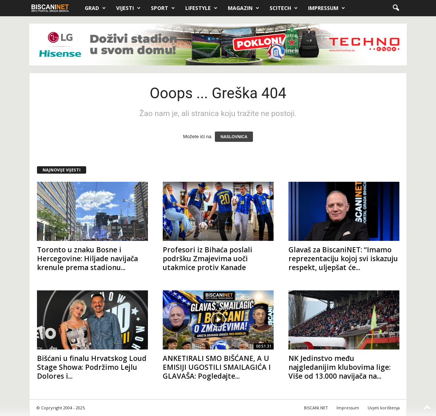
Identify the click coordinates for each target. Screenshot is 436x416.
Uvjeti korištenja (384, 407)
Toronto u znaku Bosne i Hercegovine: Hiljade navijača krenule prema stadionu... (87, 258)
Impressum (326, 8)
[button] (396, 8)
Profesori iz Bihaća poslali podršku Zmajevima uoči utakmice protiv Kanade (207, 258)
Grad (95, 8)
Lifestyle (201, 8)
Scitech (284, 8)
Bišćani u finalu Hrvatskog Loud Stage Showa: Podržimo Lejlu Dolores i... (91, 367)
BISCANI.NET (316, 407)
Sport (163, 8)
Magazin (243, 8)
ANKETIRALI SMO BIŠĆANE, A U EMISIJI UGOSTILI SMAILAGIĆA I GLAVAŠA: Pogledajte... (217, 367)
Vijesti (128, 8)
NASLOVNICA (233, 136)
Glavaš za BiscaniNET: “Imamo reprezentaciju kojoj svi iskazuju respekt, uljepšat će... (343, 258)
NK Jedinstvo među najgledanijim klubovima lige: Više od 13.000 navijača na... (339, 367)
